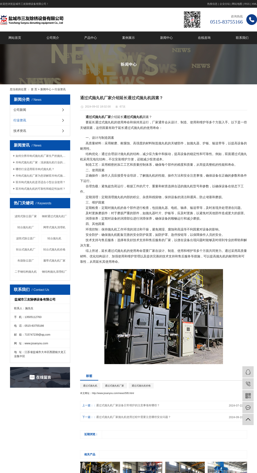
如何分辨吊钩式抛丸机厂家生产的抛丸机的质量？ (41, 155)
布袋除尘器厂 (25, 260)
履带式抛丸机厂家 (54, 260)
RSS (247, 3)
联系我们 (242, 37)
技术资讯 (19, 130)
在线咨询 (204, 37)
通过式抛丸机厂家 (114, 385)
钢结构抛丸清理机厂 (54, 271)
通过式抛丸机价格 (141, 385)
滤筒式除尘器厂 (25, 238)
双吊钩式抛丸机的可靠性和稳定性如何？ (40, 188)
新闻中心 (166, 37)
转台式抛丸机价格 (54, 249)
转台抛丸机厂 (25, 227)
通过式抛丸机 (90, 385)
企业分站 (225, 3)
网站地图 (237, 3)
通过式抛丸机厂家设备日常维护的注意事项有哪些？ (128, 405)
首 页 (34, 89)
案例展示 (128, 37)
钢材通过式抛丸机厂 (54, 216)
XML (254, 3)
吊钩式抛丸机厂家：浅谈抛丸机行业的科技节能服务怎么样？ (41, 162)
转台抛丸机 (54, 238)
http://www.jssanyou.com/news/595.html (113, 393)
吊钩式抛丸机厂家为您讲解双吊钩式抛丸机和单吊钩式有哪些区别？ (41, 175)
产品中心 (90, 37)
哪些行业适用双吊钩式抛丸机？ (35, 169)
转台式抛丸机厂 (25, 249)
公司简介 (52, 37)
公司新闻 (19, 109)
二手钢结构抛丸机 (26, 271)
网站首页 (15, 37)
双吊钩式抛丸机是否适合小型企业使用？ (40, 182)
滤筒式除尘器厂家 (26, 216)
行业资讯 (60, 89)
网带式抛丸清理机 (54, 227)
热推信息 (212, 3)
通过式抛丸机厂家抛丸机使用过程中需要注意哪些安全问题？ (133, 417)
